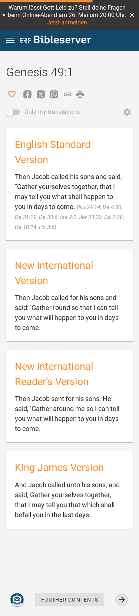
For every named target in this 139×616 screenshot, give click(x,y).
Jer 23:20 (90, 217)
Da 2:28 (113, 217)
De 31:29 (25, 217)
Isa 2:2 (68, 217)
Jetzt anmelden (67, 22)
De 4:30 (112, 207)
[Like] (12, 94)
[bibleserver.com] (55, 41)
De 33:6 (48, 217)
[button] (132, 15)
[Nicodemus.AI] (17, 599)
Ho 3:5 (46, 227)
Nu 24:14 (89, 207)
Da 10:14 (25, 227)
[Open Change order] (127, 112)
